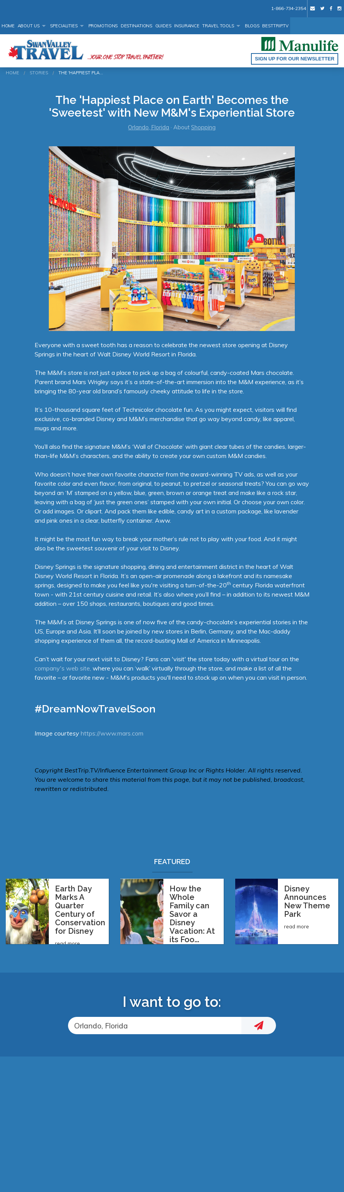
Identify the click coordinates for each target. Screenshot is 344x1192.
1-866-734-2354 (288, 8)
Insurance (186, 25)
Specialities (64, 25)
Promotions (103, 25)
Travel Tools (218, 25)
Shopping (203, 127)
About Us (29, 25)
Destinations (137, 25)
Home (8, 25)
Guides (163, 25)
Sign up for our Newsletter (294, 59)
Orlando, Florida (148, 127)
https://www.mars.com (112, 733)
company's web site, (64, 668)
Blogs (252, 25)
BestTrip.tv (275, 25)
